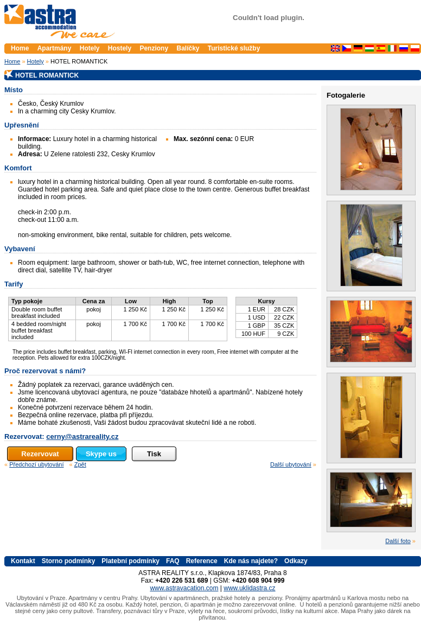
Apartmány (55, 48)
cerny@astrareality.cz (82, 436)
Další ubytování (290, 464)
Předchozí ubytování (36, 464)
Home (12, 61)
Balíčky (187, 48)
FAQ (173, 561)
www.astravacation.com (184, 588)
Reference (202, 561)
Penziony (153, 48)
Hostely (119, 48)
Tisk (154, 454)
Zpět (80, 464)
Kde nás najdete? (251, 561)
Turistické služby (234, 48)
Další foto (397, 541)
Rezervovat (40, 454)
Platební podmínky (130, 561)
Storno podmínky (68, 561)
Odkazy (296, 561)
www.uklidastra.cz (249, 588)
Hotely (35, 61)
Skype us (101, 454)
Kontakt (23, 561)
